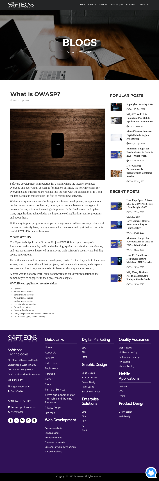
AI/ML (85, 430)
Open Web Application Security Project (37, 242)
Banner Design (89, 378)
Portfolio (50, 374)
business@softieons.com (27, 374)
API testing (124, 362)
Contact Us (144, 4)
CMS (84, 412)
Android (123, 387)
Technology (52, 368)
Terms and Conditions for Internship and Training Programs (60, 399)
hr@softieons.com (20, 387)
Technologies (116, 4)
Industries (131, 4)
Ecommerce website (55, 442)
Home (82, 4)
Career (48, 379)
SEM (84, 352)
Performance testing (129, 357)
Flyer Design (88, 387)
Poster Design (89, 382)
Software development (22, 183)
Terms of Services (55, 389)
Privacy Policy (53, 407)
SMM (84, 357)
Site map (50, 413)
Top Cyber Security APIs (140, 104)
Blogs (48, 384)
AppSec (94, 209)
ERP (84, 421)
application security (84, 268)
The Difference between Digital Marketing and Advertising (139, 135)
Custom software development (60, 447)
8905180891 (27, 369)
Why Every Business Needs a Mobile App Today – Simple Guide (138, 276)
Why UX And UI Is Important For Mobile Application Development (140, 118)
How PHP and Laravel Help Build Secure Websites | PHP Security (139, 259)
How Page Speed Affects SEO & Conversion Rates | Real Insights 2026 (140, 204)
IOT (84, 426)
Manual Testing (126, 366)
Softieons (78, 476)
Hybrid (122, 396)
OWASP (22, 231)
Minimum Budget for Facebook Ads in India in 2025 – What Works (140, 152)
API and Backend (53, 452)
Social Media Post (91, 392)
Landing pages (52, 433)
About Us (92, 4)
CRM (84, 416)
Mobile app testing (128, 352)
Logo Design (88, 373)
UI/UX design (125, 412)
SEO (84, 348)
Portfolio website (53, 438)
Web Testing (125, 348)
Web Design (125, 416)
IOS (121, 391)
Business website (53, 428)
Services (103, 4)
